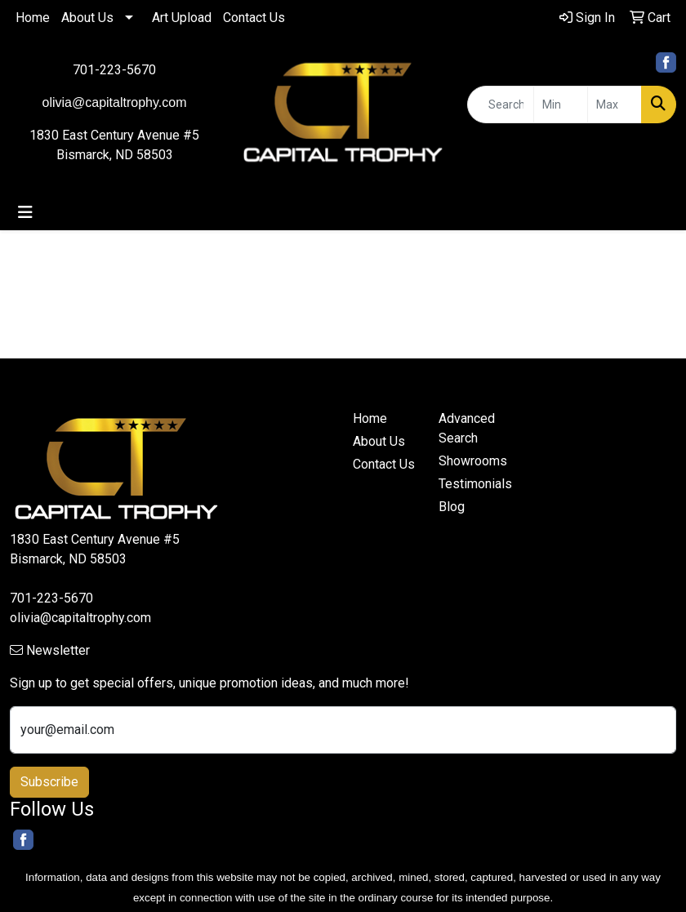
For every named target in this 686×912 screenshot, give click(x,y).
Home (33, 17)
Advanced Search (467, 428)
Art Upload (182, 17)
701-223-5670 (114, 70)
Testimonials (472, 484)
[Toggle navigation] (25, 212)
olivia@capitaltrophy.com (80, 617)
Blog (452, 506)
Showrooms (472, 461)
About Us (87, 17)
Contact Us (254, 17)
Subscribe (49, 782)
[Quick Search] (500, 104)
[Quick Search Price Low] (560, 104)
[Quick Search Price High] (614, 104)
